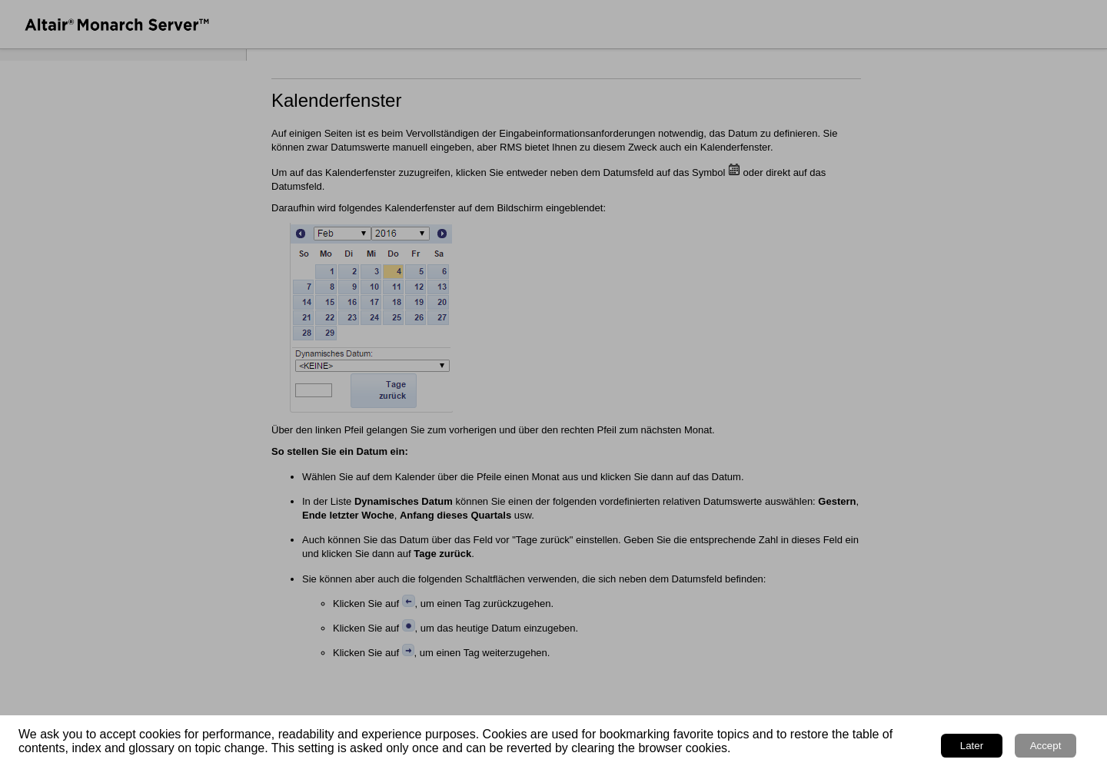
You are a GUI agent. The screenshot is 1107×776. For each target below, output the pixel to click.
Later (971, 745)
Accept (1046, 745)
